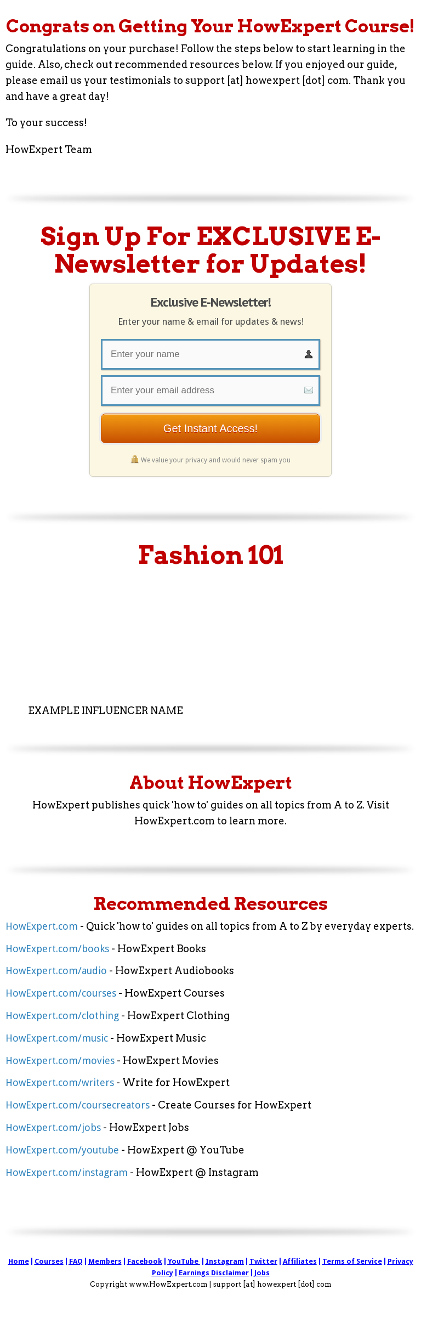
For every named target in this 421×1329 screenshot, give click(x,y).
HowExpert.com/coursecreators (77, 1105)
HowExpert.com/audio (56, 970)
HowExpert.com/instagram (66, 1172)
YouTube (183, 1261)
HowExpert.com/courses (60, 993)
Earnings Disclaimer (214, 1273)
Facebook (144, 1261)
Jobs (262, 1273)
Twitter (263, 1261)
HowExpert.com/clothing (62, 1015)
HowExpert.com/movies (60, 1060)
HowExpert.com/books (57, 948)
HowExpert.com (41, 926)
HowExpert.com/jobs (53, 1127)
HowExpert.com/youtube (62, 1150)
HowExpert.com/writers (59, 1082)
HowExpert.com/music (56, 1038)
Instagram (225, 1261)
